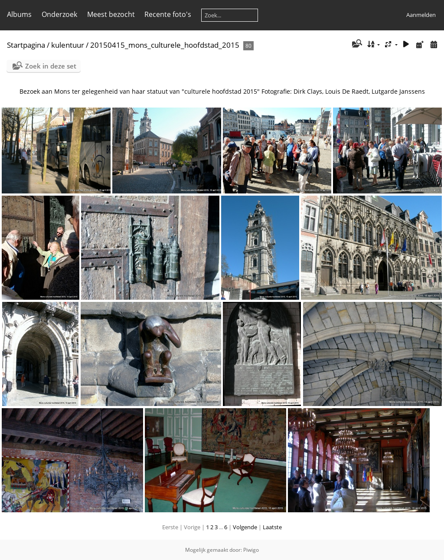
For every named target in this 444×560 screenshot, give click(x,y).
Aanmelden (421, 15)
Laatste (272, 527)
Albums (19, 14)
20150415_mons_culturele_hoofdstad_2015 (165, 45)
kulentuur (67, 45)
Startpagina (26, 45)
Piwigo (251, 549)
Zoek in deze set (50, 66)
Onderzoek (59, 14)
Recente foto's (167, 14)
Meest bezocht (111, 14)
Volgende (245, 527)
